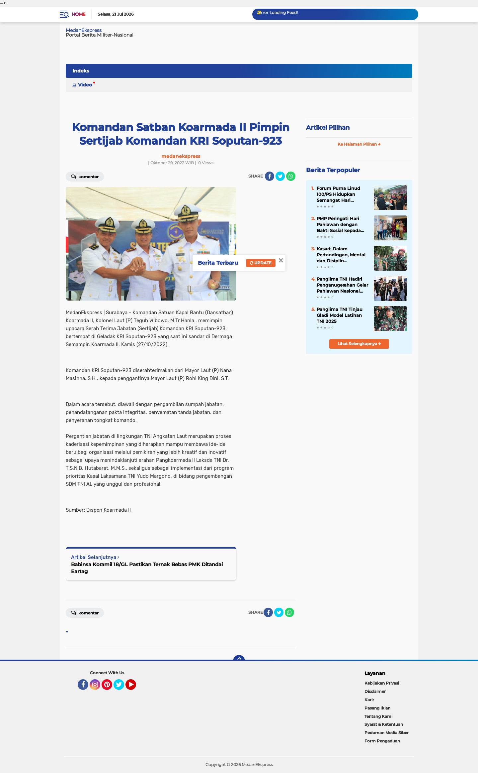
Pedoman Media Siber (386, 732)
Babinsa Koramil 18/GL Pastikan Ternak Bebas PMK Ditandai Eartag (147, 568)
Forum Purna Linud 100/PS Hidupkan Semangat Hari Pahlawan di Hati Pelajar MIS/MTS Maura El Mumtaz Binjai (342, 194)
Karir (369, 699)
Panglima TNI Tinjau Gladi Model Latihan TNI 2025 (339, 315)
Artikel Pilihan (328, 127)
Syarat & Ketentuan (383, 724)
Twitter (122, 687)
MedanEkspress (84, 30)
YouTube (135, 687)
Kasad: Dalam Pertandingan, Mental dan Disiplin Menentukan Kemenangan (341, 255)
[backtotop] (239, 661)
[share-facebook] (269, 176)
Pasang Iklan (377, 708)
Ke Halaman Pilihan (359, 144)
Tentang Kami (378, 716)
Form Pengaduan (382, 740)
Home (78, 14)
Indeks (80, 71)
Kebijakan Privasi (381, 683)
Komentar (85, 176)
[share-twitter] (280, 176)
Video (85, 85)
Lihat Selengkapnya (359, 343)
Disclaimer (375, 691)
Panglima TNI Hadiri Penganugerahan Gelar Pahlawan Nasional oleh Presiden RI (342, 285)
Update (261, 262)
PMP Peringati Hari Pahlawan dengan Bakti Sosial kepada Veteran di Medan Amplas (339, 225)
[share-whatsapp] (290, 176)
